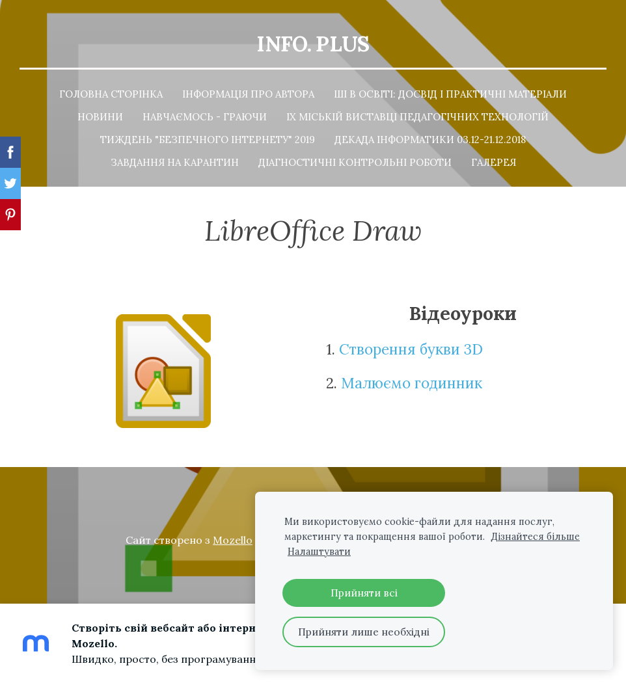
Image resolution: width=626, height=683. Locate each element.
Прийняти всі (364, 592)
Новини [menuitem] (100, 115)
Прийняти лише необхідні (363, 631)
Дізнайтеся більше (535, 536)
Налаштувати (319, 551)
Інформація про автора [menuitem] (248, 93)
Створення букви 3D (411, 348)
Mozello (232, 538)
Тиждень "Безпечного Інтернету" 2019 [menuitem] (207, 138)
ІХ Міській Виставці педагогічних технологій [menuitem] (417, 115)
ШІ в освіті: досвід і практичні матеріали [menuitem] (450, 93)
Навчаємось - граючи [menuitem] (205, 115)
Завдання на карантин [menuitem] (175, 161)
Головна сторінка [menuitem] (111, 93)
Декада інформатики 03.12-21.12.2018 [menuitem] (430, 138)
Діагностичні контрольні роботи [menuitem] (355, 161)
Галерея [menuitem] (493, 161)
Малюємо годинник (413, 381)
